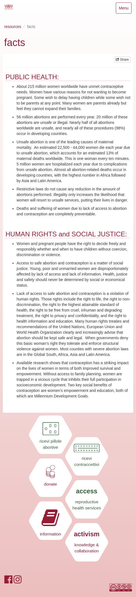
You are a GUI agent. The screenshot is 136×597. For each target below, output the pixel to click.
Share (122, 60)
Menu (125, 9)
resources (12, 26)
